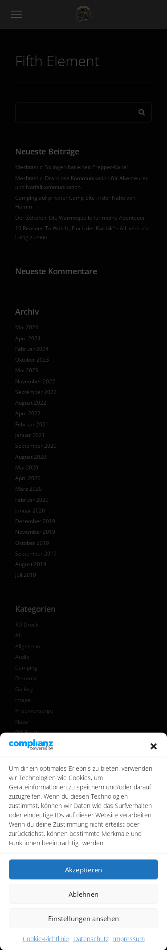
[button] (153, 757)
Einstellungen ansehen (83, 929)
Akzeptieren (83, 880)
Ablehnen (83, 905)
